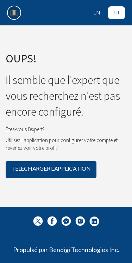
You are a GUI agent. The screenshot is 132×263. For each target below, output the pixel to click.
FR (116, 13)
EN (97, 13)
